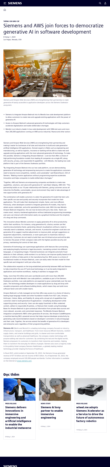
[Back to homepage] (4, 9)
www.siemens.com (24, 361)
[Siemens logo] (15, 3)
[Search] (100, 3)
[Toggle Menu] (4, 3)
